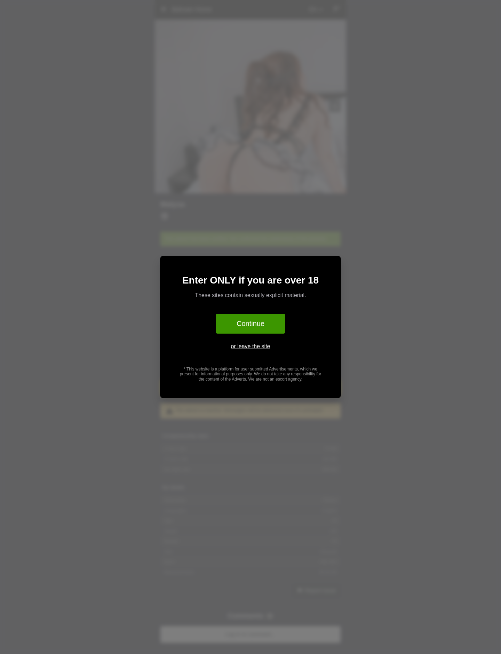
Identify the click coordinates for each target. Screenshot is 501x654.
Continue (250, 323)
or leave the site (250, 346)
